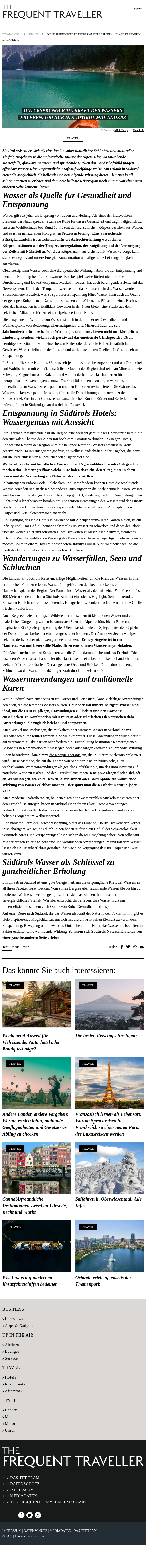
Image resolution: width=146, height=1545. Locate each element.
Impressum (22, 1490)
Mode (10, 1417)
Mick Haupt (121, 130)
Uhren (10, 1430)
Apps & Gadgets (19, 1326)
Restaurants (15, 1384)
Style (9, 1400)
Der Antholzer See (104, 634)
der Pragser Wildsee (48, 615)
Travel (34, 34)
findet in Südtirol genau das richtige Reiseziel (49, 405)
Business (13, 1309)
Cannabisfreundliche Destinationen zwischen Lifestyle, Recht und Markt (34, 1205)
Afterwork (14, 1391)
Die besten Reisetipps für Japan (106, 1035)
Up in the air (18, 1335)
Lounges (12, 1351)
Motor (10, 1424)
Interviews (14, 1319)
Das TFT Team (24, 1478)
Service (11, 1358)
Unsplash (138, 130)
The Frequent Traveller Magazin (48, 1502)
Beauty (11, 1410)
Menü (138, 9)
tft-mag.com (11, 34)
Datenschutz (25, 1484)
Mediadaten (23, 1496)
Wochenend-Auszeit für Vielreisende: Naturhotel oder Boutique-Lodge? (31, 1042)
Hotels (10, 1377)
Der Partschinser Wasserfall (70, 591)
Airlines (12, 1345)
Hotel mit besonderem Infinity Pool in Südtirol (73, 544)
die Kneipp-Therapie (65, 755)
